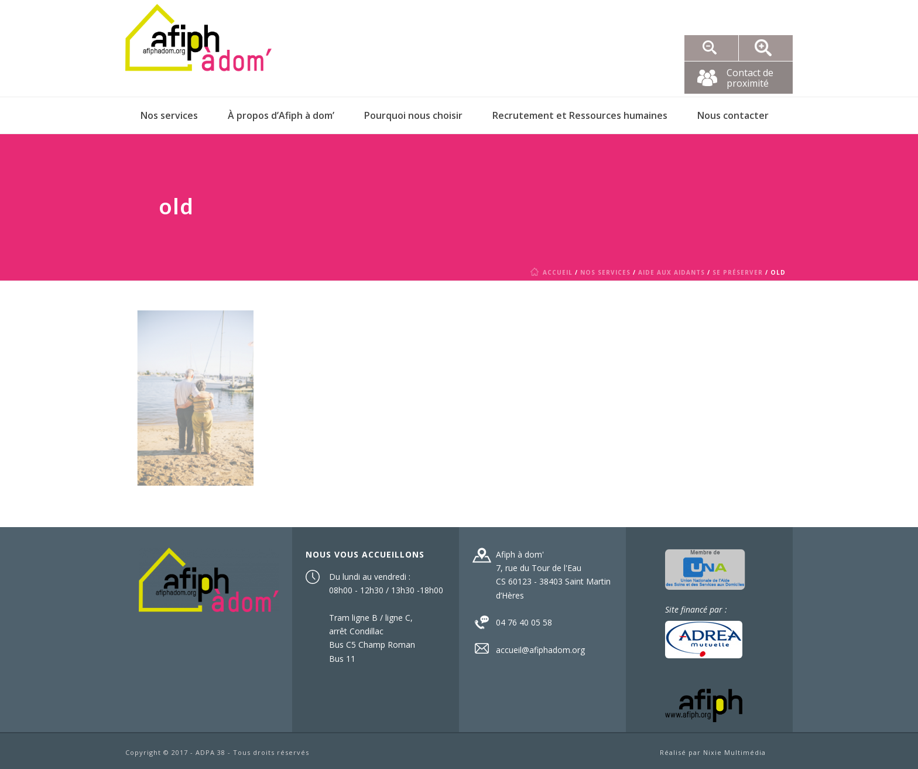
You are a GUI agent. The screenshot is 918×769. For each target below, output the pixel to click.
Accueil (554, 272)
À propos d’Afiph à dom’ (281, 115)
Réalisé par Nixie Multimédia (713, 752)
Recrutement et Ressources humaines (579, 115)
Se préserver (738, 272)
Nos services (169, 115)
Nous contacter (733, 115)
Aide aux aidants (671, 272)
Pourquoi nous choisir (413, 115)
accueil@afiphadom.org (540, 650)
